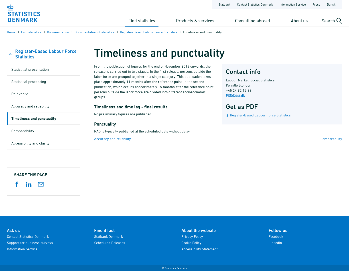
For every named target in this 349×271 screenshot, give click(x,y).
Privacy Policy (192, 236)
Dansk (331, 4)
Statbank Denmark (108, 236)
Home (11, 32)
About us (299, 20)
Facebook (276, 236)
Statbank (224, 4)
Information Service (22, 249)
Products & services (195, 20)
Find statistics (141, 20)
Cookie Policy (191, 243)
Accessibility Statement (199, 249)
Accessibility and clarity (30, 143)
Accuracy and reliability (112, 139)
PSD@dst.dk (235, 95)
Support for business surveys (30, 243)
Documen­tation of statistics (94, 32)
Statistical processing (28, 81)
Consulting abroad (252, 20)
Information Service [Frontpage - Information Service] (293, 4)
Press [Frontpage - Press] (316, 4)
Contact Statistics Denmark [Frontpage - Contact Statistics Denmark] (255, 4)
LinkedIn (275, 243)
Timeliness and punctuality (33, 118)
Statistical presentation (30, 69)
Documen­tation (58, 32)
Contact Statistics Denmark (28, 236)
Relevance (19, 94)
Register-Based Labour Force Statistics (148, 32)
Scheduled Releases (109, 243)
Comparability (331, 139)
